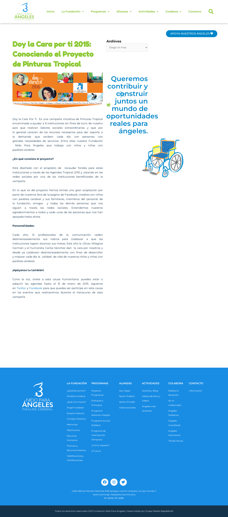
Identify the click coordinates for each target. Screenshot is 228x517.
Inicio (51, 11)
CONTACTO (196, 383)
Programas (100, 12)
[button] (211, 11)
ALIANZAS (125, 383)
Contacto (194, 11)
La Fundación (73, 12)
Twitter (21, 288)
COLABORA (175, 383)
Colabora (173, 12)
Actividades (148, 12)
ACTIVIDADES (150, 383)
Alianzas (123, 12)
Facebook (35, 288)
